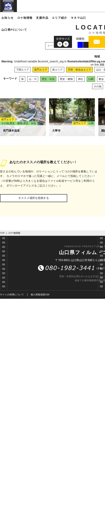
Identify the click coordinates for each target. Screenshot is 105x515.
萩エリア (57, 69)
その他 (97, 86)
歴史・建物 (66, 79)
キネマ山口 (78, 17)
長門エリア (40, 69)
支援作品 (42, 17)
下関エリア (22, 69)
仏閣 (90, 79)
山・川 (33, 79)
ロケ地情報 (25, 17)
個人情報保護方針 (40, 294)
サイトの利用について (12, 294)
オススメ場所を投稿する (33, 198)
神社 (80, 79)
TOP (2, 233)
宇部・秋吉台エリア (79, 69)
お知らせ (7, 17)
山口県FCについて (14, 29)
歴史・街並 (48, 79)
